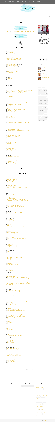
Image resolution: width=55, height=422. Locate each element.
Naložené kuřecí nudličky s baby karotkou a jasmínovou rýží (16, 111)
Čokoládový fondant (10, 219)
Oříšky (43, 104)
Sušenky (41, 412)
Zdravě (25, 31)
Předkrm (8, 31)
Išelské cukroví (9, 362)
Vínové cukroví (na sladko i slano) (12, 357)
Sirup (43, 409)
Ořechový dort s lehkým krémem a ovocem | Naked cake (16, 199)
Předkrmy (41, 406)
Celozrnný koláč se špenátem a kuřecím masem (14, 270)
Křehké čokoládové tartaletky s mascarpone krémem (15, 206)
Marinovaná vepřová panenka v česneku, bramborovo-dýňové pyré (17, 91)
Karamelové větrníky (10, 237)
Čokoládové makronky (11, 230)
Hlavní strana (18, 16)
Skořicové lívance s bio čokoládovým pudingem (14, 257)
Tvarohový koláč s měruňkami (12, 178)
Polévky (41, 404)
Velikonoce (46, 117)
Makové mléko (9, 143)
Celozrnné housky (10, 331)
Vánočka (8, 253)
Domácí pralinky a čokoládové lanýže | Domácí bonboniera (16, 226)
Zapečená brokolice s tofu (11, 115)
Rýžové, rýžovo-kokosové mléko (12, 142)
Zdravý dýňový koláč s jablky (11, 184)
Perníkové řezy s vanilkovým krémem (13, 243)
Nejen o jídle (36, 16)
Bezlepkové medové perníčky (11, 163)
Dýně (40, 392)
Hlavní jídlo (16, 31)
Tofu (39, 117)
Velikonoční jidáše (10, 262)
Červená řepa (38, 390)
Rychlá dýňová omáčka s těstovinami (13, 295)
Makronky (9, 231)
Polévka (12, 31)
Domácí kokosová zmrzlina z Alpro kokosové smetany (15, 59)
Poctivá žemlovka (10, 322)
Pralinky (44, 107)
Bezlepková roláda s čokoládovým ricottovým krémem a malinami (17, 53)
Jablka (42, 96)
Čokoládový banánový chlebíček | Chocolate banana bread (16, 246)
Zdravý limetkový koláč (10, 180)
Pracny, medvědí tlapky (11, 359)
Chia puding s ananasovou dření (12, 73)
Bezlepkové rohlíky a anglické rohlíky (13, 129)
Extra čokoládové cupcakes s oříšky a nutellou (14, 214)
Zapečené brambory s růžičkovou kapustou (14, 104)
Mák (47, 100)
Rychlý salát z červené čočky (11, 110)
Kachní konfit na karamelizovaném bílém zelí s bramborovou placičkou (18, 102)
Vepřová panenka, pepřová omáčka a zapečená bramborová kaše (17, 277)
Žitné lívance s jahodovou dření (12, 256)
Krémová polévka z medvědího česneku (13, 79)
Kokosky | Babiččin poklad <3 (11, 353)
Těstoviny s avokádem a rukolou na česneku (14, 294)
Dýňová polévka (9, 82)
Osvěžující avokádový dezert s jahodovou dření (14, 58)
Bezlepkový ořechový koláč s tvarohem (13, 54)
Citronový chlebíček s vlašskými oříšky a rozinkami (15, 239)
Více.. (47, 51)
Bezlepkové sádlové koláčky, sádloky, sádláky (14, 164)
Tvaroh (42, 117)
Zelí (39, 120)
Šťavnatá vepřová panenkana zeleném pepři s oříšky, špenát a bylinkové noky (19, 278)
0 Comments (23, 24)
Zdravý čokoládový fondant (11, 220)
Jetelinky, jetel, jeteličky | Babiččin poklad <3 (14, 355)
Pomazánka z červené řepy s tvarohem (13, 136)
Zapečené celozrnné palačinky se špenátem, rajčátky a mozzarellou (18, 311)
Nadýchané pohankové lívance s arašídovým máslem (15, 259)
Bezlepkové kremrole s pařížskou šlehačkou (14, 65)
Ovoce (44, 403)
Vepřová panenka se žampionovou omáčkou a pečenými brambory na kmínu (19, 89)
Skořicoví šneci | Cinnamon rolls (12, 244)
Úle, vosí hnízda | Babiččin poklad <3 (13, 354)
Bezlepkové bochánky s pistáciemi (12, 158)
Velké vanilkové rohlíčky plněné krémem (13, 363)
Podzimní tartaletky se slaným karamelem (13, 207)
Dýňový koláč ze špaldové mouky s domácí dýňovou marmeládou (17, 187)
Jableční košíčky (9, 224)
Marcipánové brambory (11, 360)
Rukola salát (9, 105)
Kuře (45, 97)
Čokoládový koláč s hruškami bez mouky (13, 57)
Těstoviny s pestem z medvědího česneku (13, 290)
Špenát (45, 412)
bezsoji (40, 90)
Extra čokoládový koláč (10, 186)
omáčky (40, 104)
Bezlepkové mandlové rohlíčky (12, 157)
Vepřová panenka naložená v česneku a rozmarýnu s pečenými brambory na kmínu (20, 90)
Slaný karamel (41, 114)
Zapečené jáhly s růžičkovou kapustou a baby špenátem (16, 316)
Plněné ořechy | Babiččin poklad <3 (12, 350)
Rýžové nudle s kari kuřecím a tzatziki (13, 108)
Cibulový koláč (9, 269)
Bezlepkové (32, 31)
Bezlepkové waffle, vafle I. (11, 70)
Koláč (42, 97)
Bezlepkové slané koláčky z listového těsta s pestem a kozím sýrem (18, 122)
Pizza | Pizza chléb (10, 302)
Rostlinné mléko (38, 407)
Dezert (19, 31)
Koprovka (8, 80)
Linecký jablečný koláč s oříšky (12, 181)
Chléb (39, 96)
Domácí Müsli (9, 263)
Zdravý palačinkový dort (11, 198)
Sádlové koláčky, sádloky (11, 361)
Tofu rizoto (9, 106)
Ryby (46, 110)
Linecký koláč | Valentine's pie (12, 179)
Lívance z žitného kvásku (11, 258)
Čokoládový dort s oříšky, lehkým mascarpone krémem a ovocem (17, 200)
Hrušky (37, 393)
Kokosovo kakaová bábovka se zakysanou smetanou (15, 233)
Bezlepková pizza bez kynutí (11, 117)
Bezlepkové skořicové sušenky (12, 160)
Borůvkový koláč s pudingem (11, 185)
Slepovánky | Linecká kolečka (11, 221)
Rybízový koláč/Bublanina (11, 52)
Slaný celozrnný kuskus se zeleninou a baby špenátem (16, 112)
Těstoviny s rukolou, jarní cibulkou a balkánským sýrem (16, 291)
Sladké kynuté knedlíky (11, 320)
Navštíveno (30, 16)
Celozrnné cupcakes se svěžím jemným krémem (14, 212)
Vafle (8, 251)
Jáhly (45, 96)
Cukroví (45, 90)
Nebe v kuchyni (14, 420)
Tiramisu (8, 223)
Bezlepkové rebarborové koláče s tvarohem (45, 68)
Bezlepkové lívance (10, 72)
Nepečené (45, 103)
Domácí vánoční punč (10, 150)
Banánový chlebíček (10, 51)
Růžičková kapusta (10, 78)
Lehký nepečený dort (10, 194)
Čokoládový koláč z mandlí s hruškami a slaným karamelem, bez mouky (18, 60)
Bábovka (40, 87)
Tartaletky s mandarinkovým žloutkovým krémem (15, 205)
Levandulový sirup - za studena (12, 151)
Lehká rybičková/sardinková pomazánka (13, 135)
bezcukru (43, 87)
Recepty (24, 16)
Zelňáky (8, 333)
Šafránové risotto (10, 116)
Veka (8, 334)
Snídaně (45, 114)
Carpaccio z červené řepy (11, 103)
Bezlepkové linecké (10, 161)
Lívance (8, 252)
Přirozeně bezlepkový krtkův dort (12, 66)
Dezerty (44, 93)
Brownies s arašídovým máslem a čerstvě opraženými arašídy (17, 238)
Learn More (46, 2)
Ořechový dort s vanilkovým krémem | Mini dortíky (15, 195)
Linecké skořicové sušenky (11, 356)
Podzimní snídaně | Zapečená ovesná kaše (14, 264)
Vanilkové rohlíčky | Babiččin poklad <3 (13, 349)
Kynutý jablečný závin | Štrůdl (12, 245)
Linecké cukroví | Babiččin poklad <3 (13, 348)
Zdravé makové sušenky (11, 64)
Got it (50, 2)
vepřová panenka (43, 415)
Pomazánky (40, 107)
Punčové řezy (9, 240)
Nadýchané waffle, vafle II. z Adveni (12, 71)
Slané (42, 113)
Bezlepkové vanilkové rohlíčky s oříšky (13, 156)
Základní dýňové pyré (10, 148)
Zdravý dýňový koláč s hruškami (12, 182)
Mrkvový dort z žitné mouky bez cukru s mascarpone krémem (17, 197)
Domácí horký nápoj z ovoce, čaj (12, 149)
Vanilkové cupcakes (10, 213)
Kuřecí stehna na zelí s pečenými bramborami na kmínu (16, 109)
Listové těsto (40, 100)
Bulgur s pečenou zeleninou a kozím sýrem (14, 323)
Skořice (46, 409)
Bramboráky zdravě (10, 307)
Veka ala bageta (9, 330)
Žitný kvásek (42, 120)
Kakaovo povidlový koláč (11, 188)
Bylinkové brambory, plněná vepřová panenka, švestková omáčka (17, 86)
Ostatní (28, 31)
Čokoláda (40, 93)
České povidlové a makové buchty (12, 232)
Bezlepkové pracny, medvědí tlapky (12, 162)
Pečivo (22, 31)
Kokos (39, 97)
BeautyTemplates (45, 420)
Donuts (8, 225)
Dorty (47, 93)
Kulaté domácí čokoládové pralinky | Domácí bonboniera (16, 227)
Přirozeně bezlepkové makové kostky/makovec (14, 63)
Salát (40, 409)
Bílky (42, 90)
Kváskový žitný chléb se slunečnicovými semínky (14, 335)
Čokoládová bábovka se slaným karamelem (14, 247)
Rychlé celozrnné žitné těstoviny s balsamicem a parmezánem (17, 292)
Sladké (40, 113)
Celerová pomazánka (10, 137)
